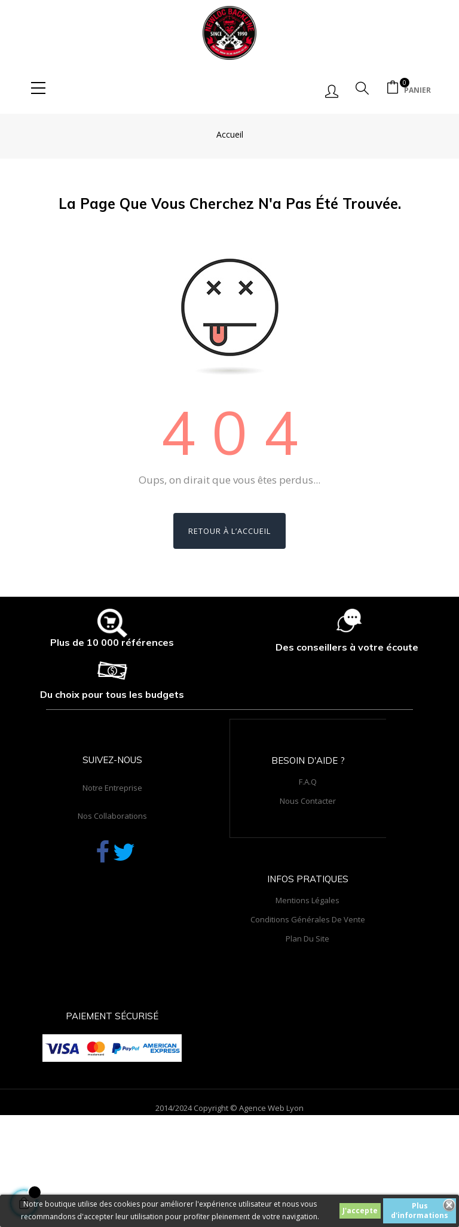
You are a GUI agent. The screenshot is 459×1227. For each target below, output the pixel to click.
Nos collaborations (112, 815)
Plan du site (307, 938)
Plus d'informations (419, 1210)
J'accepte (360, 1210)
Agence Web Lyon (271, 1108)
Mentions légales (307, 900)
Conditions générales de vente (307, 919)
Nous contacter (308, 800)
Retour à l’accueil (229, 531)
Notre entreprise (112, 787)
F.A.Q (308, 781)
